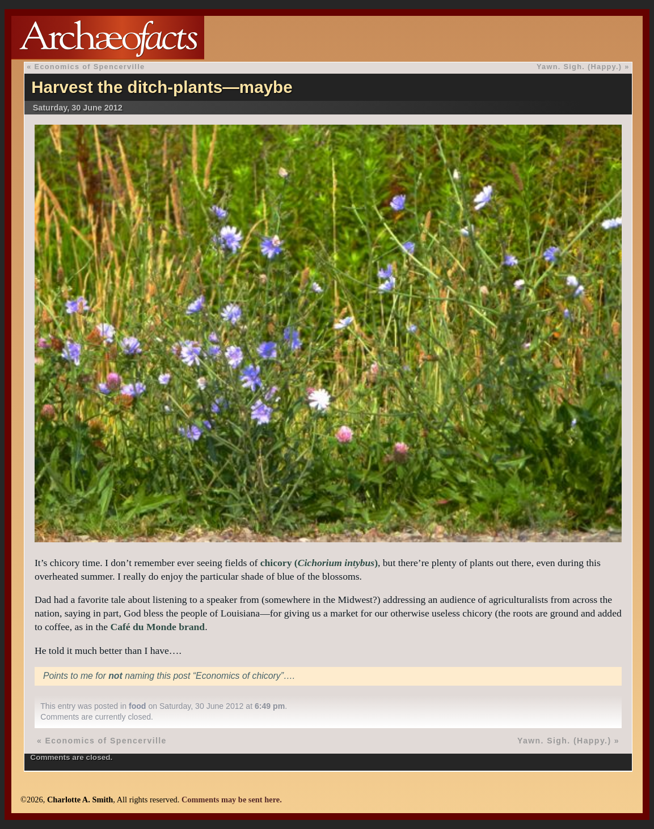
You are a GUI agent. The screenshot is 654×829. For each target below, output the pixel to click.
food (137, 706)
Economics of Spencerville (90, 66)
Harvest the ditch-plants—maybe (161, 87)
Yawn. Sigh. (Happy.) (579, 66)
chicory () (319, 562)
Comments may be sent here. (232, 799)
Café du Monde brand (157, 626)
